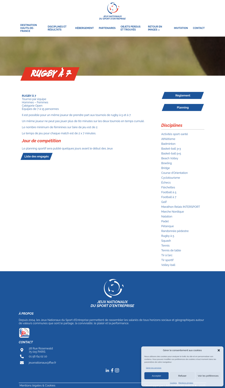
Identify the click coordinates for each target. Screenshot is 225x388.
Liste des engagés (36, 156)
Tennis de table (171, 250)
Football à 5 (168, 192)
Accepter (156, 375)
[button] (218, 350)
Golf (164, 202)
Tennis (165, 245)
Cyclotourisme (170, 177)
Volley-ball (168, 265)
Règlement (182, 95)
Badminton (168, 143)
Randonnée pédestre (175, 231)
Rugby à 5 (167, 235)
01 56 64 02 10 (38, 356)
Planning (183, 107)
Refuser (182, 375)
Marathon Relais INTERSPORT (180, 206)
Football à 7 (168, 197)
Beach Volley (169, 158)
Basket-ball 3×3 (171, 148)
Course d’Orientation (174, 172)
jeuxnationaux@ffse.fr (42, 362)
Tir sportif (167, 260)
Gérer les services (153, 368)
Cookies (173, 383)
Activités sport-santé (174, 134)
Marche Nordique (172, 211)
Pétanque (167, 226)
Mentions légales (185, 383)
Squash (166, 240)
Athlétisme (168, 139)
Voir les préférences (208, 375)
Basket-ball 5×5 (171, 153)
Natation (166, 216)
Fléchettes (168, 187)
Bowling (166, 163)
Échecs (166, 182)
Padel (165, 221)
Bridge (165, 168)
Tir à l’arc (166, 255)
